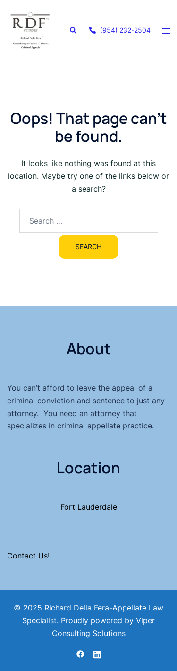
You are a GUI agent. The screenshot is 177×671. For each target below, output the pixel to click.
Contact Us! (28, 555)
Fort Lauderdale (88, 507)
